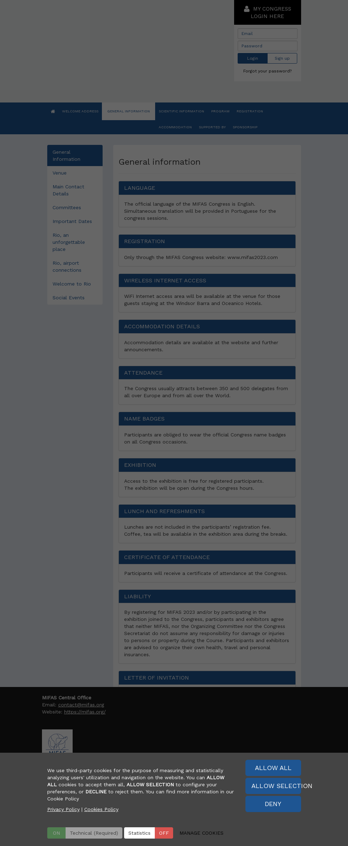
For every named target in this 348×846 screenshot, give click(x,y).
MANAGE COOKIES (201, 833)
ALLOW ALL (273, 767)
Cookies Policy (101, 809)
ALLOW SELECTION (276, 785)
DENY (273, 803)
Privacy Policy (63, 809)
